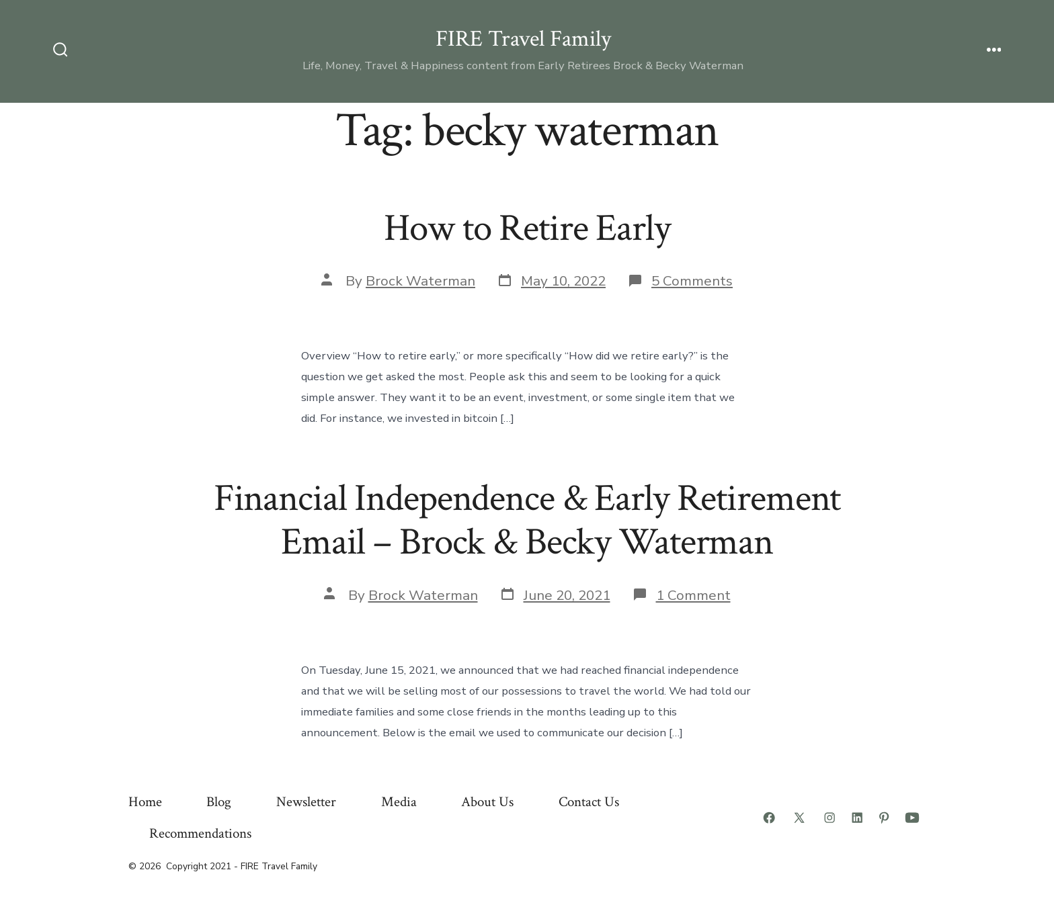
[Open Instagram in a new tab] (829, 817)
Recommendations (200, 833)
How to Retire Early (527, 228)
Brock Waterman (420, 280)
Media (399, 802)
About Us (487, 802)
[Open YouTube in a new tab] (912, 817)
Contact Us (589, 802)
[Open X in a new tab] (799, 817)
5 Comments (692, 280)
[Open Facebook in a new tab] (769, 817)
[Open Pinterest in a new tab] (884, 817)
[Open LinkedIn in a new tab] (857, 817)
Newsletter (306, 802)
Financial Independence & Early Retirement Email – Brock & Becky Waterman (527, 520)
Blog (218, 802)
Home (145, 802)
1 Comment (693, 595)
